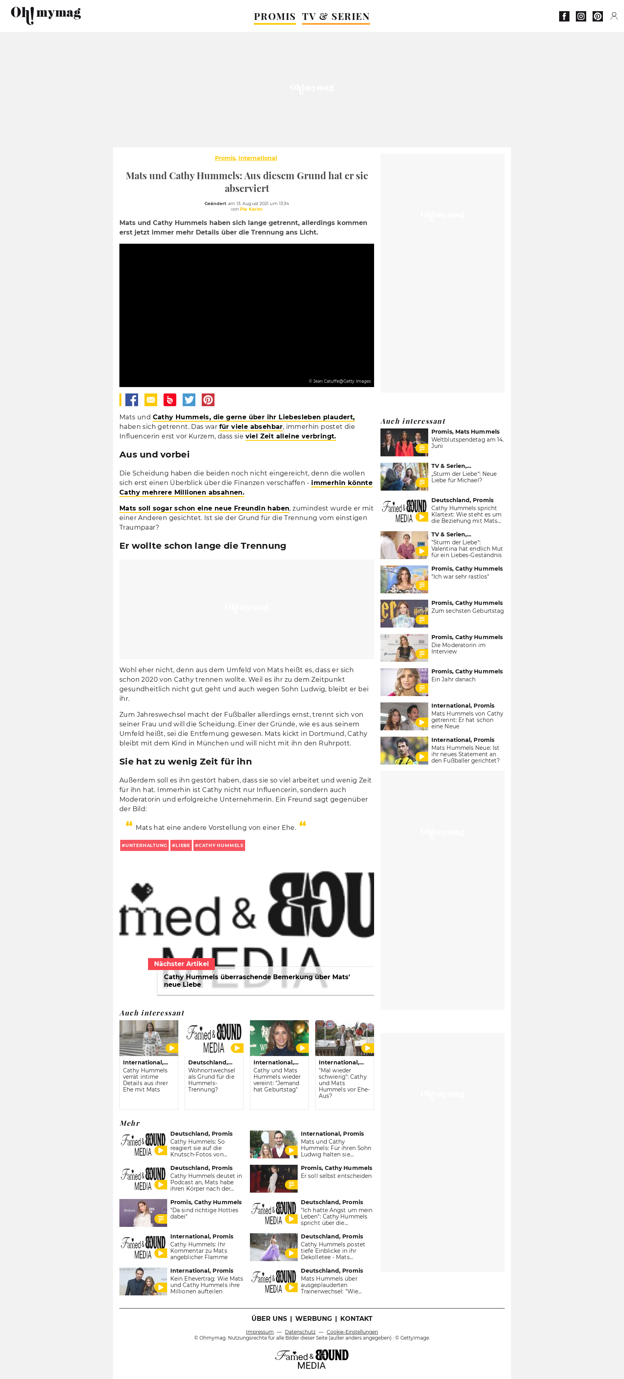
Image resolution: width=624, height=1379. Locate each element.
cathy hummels (221, 845)
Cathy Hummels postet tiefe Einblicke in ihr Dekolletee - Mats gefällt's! (333, 1254)
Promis (225, 158)
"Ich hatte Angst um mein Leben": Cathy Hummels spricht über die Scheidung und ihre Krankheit (336, 1223)
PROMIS (275, 16)
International (257, 158)
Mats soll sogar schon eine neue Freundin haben (204, 508)
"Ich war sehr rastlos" (460, 576)
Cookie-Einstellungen (352, 1332)
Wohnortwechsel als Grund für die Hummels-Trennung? (211, 1080)
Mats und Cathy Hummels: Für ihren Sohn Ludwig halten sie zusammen (336, 1151)
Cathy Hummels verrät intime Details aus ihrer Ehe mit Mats (145, 1080)
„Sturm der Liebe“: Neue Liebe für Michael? (464, 477)
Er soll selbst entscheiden (336, 1176)
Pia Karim (251, 209)
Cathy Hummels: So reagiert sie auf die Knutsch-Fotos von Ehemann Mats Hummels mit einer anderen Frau (205, 1154)
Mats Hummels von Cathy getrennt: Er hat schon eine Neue (467, 720)
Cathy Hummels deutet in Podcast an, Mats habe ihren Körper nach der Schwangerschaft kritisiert (206, 1185)
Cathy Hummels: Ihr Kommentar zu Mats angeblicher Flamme (199, 1250)
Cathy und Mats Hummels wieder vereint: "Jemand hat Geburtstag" (277, 1080)
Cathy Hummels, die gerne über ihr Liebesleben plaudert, (254, 417)
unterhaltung (146, 845)
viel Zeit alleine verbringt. (291, 436)
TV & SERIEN (336, 16)
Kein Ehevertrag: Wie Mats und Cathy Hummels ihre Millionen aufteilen (206, 1285)
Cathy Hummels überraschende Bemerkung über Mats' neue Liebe (257, 980)
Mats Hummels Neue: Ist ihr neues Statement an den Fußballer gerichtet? (465, 754)
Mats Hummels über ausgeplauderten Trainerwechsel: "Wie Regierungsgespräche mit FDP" (336, 1291)
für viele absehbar (251, 426)
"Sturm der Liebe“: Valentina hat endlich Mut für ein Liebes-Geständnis (467, 548)
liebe (183, 845)
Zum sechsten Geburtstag (467, 611)
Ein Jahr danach (453, 679)
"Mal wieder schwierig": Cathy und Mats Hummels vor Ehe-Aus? (344, 1083)
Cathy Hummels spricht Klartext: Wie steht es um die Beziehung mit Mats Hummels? (466, 517)
